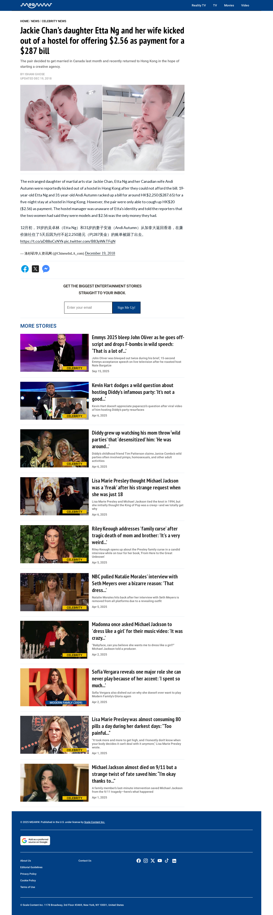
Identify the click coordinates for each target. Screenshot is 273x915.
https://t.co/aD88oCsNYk (42, 241)
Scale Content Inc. (94, 822)
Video (245, 5)
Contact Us (84, 860)
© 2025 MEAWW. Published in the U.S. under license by (52, 822)
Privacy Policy (28, 873)
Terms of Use (27, 887)
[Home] (36, 5)
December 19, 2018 (100, 253)
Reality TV (199, 5)
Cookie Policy (28, 880)
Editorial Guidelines (31, 867)
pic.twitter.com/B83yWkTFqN (89, 241)
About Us (25, 860)
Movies (229, 5)
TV (215, 5)
